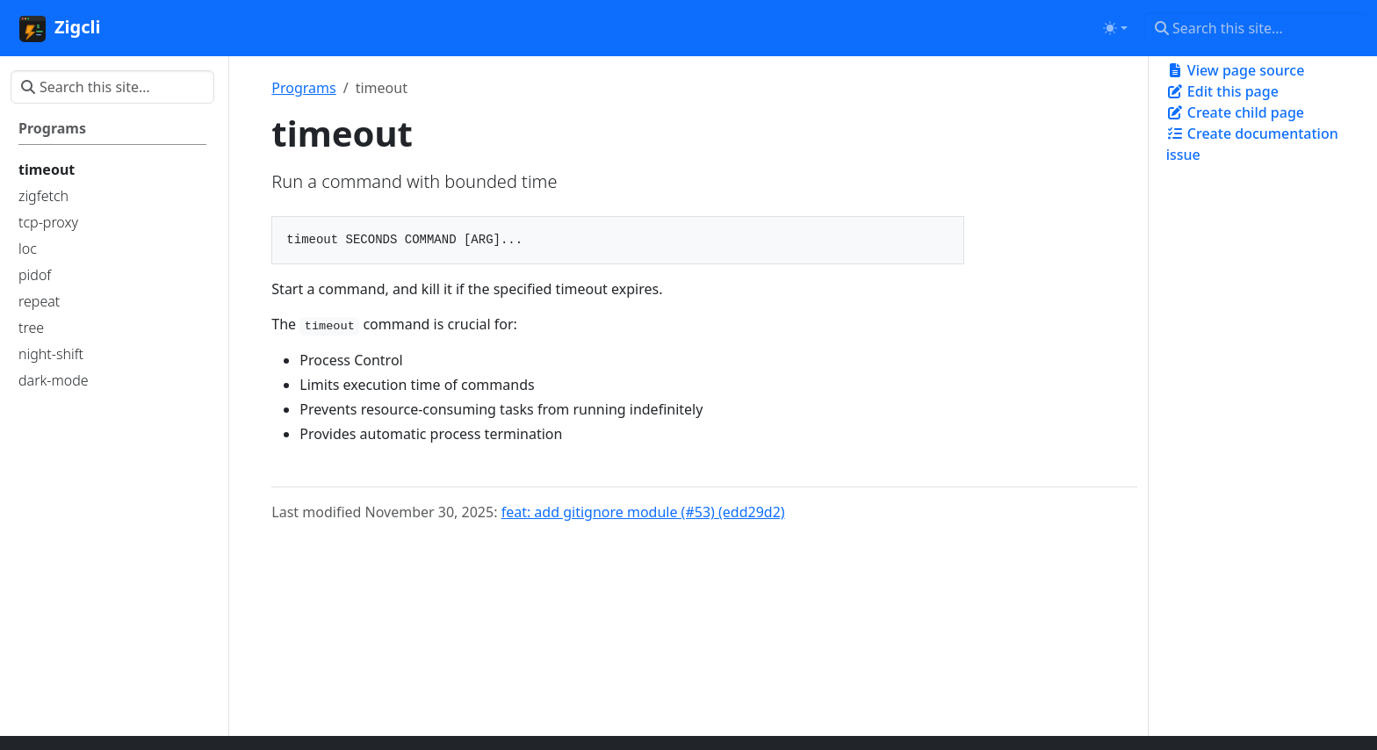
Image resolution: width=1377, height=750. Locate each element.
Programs (303, 87)
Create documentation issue (1252, 144)
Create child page (1235, 112)
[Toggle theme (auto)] (1115, 28)
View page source (1235, 70)
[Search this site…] (1255, 28)
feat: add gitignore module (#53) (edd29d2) (643, 512)
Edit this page (1222, 91)
